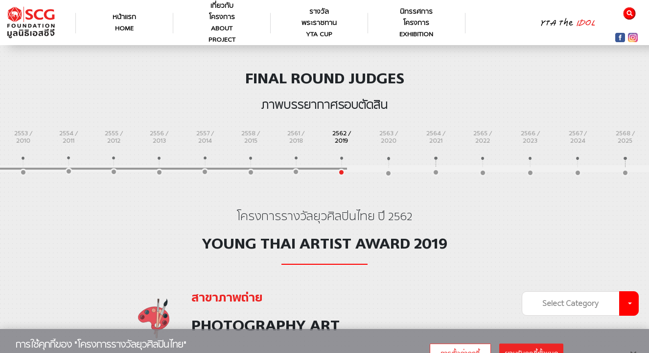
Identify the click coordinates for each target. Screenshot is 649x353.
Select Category (570, 303)
